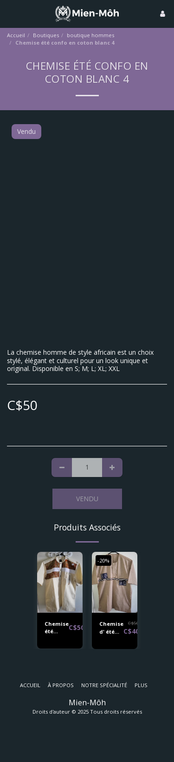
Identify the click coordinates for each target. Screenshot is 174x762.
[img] (60, 582)
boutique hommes (90, 35)
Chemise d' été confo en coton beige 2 (111, 628)
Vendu (87, 498)
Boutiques (46, 35)
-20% (103, 560)
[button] (10, 13)
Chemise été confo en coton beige (57, 628)
